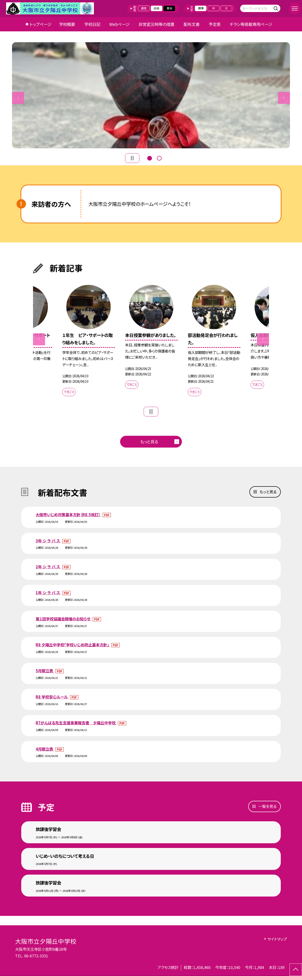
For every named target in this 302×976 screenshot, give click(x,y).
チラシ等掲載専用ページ (251, 24)
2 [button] (159, 157)
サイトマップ (277, 939)
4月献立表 (45, 749)
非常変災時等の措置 (156, 24)
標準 (201, 8)
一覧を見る (267, 806)
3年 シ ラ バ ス (48, 541)
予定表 (215, 24)
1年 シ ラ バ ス (48, 592)
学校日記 (92, 24)
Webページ (119, 24)
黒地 (169, 8)
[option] (151, 95)
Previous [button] (18, 98)
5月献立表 (45, 670)
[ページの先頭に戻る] (296, 970)
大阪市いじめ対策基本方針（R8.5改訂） (68, 514)
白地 (156, 8)
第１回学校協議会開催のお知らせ (63, 619)
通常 (144, 8)
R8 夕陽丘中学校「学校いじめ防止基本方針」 (73, 645)
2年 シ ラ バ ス (48, 566)
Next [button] (284, 98)
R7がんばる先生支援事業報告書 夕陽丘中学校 (76, 723)
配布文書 (192, 24)
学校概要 (67, 24)
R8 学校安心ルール (52, 697)
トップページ (40, 24)
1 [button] (149, 157)
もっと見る (149, 441)
